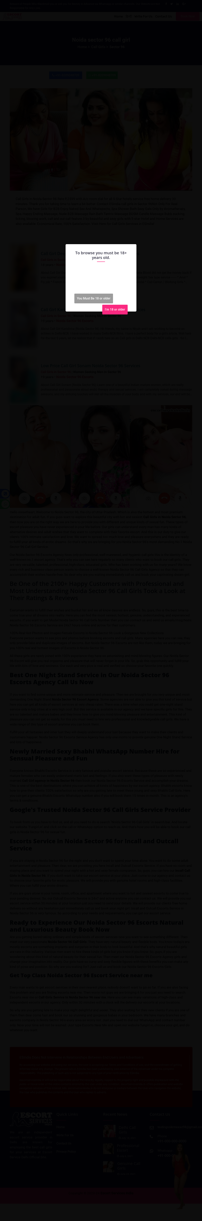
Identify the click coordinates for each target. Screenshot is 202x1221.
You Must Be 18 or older (93, 298)
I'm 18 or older (115, 309)
